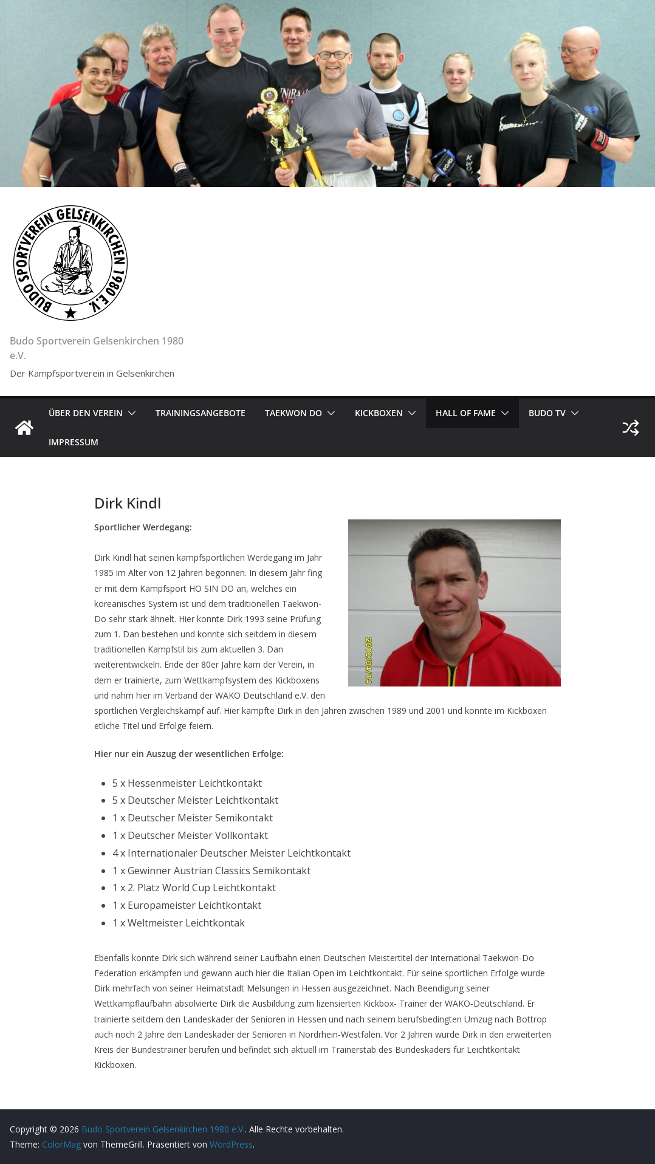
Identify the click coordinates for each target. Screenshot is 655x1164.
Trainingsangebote (200, 413)
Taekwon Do (293, 413)
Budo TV (547, 413)
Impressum (73, 442)
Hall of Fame (466, 413)
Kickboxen (379, 413)
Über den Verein (86, 413)
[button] (129, 413)
